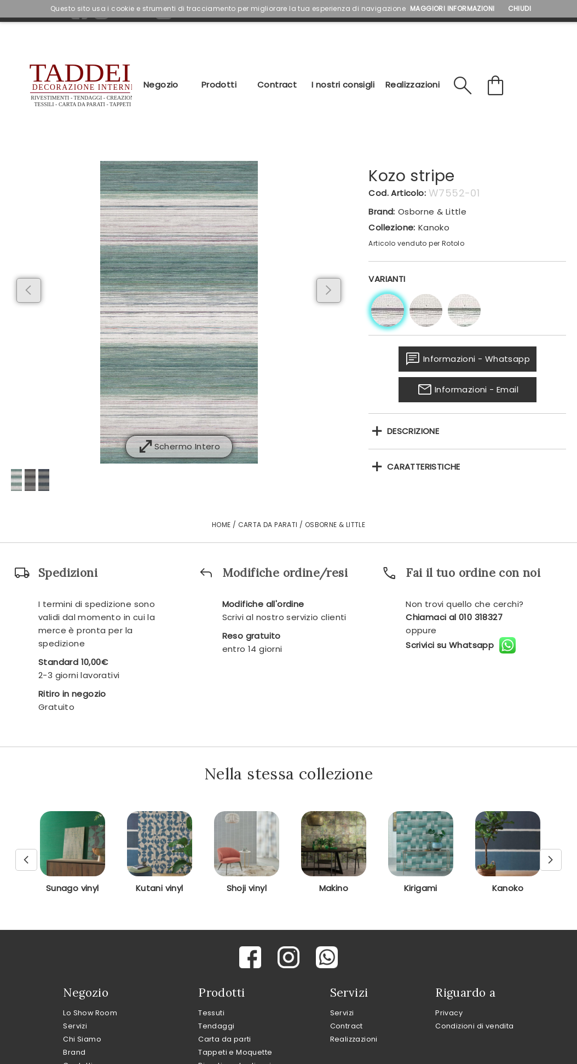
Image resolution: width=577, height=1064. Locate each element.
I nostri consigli (342, 84)
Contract (277, 84)
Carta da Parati (268, 524)
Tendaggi (216, 1026)
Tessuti (211, 1012)
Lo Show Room (90, 1012)
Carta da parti (224, 1039)
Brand (74, 1052)
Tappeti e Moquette (235, 1052)
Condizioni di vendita (474, 1026)
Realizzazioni (412, 84)
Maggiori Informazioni (452, 8)
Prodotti (218, 84)
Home (221, 524)
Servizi (75, 1026)
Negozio (160, 84)
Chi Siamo (82, 1039)
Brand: (381, 211)
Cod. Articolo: (397, 193)
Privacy (449, 1012)
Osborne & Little (432, 211)
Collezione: (391, 227)
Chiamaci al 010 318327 (454, 617)
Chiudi (519, 8)
